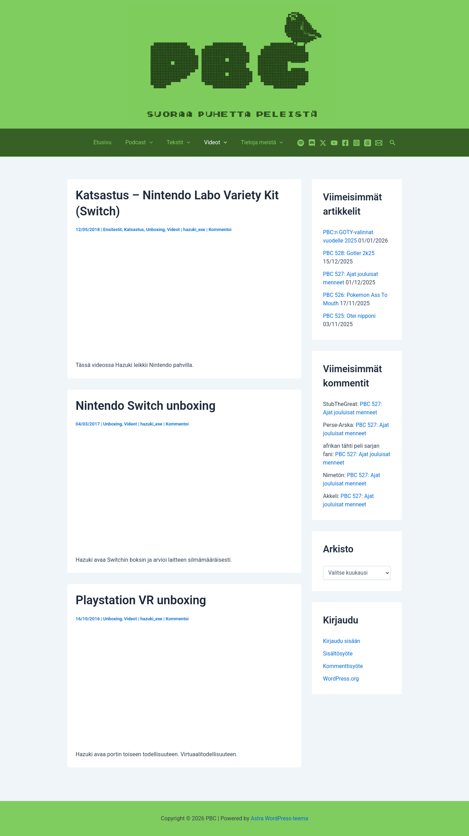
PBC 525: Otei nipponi (350, 316)
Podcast (141, 142)
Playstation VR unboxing (142, 600)
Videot (212, 142)
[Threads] (360, 143)
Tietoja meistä (256, 142)
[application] (152, 142)
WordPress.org (341, 678)
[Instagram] (349, 143)
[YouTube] (327, 143)
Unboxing (156, 229)
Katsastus (134, 229)
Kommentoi (222, 229)
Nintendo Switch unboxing (147, 406)
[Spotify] (294, 143)
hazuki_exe (196, 229)
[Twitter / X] (316, 143)
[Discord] (305, 143)
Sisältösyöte (338, 653)
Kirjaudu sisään (342, 641)
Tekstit (178, 142)
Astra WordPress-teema (279, 818)
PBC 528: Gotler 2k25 (349, 253)
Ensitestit (112, 229)
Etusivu (108, 142)
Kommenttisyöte (343, 666)
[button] (386, 142)
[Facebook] (338, 143)
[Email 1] (372, 143)
